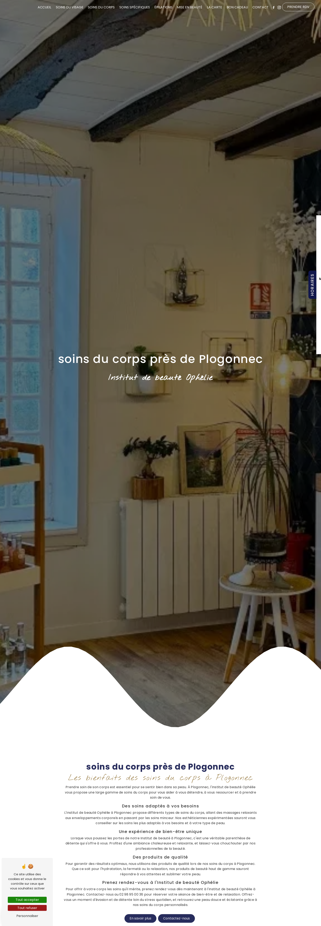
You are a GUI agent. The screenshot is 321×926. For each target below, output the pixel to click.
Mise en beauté (189, 7)
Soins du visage (69, 7)
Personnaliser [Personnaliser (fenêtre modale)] (27, 916)
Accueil (44, 7)
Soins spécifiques (134, 7)
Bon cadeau (237, 7)
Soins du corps (101, 7)
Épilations (163, 7)
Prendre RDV (298, 6)
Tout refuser (27, 908)
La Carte (214, 7)
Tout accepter (27, 899)
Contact (260, 7)
